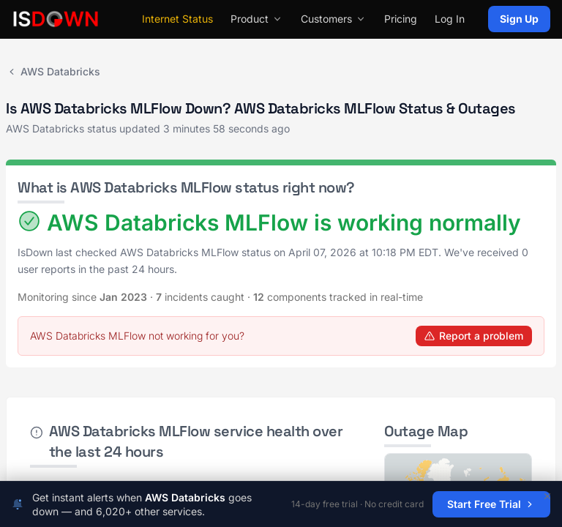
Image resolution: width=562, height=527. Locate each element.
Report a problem (473, 335)
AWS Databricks (53, 71)
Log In (450, 18)
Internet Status (177, 18)
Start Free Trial (491, 504)
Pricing (400, 18)
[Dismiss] (547, 496)
